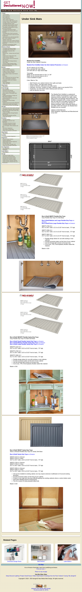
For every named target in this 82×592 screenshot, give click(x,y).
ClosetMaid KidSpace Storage (9, 124)
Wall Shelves (5, 59)
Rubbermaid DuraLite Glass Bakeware (11, 102)
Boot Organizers (6, 17)
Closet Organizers (6, 18)
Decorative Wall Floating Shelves (10, 61)
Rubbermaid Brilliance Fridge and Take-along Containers (9, 96)
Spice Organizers (6, 82)
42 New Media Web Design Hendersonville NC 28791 (41, 588)
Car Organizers (6, 148)
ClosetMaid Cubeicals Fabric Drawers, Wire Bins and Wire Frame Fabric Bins (10, 110)
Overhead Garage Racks (8, 155)
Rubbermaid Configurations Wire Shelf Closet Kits (10, 42)
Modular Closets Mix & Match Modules (11, 40)
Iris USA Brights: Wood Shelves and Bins (10, 126)
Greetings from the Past (51, 576)
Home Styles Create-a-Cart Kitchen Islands (10, 74)
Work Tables (5, 62)
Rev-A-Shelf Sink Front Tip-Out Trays (11, 77)
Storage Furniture (6, 119)
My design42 (72, 576)
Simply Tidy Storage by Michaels (10, 145)
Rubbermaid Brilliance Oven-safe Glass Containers (9, 98)
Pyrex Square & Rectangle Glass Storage (9, 94)
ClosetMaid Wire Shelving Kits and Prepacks (9, 31)
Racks (4, 54)
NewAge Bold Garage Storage (9, 157)
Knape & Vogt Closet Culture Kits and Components (10, 35)
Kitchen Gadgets (6, 68)
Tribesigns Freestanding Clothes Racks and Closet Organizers (9, 45)
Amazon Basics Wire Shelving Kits (10, 21)
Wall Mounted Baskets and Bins (9, 115)
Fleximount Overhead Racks (9, 156)
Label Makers (5, 152)
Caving (66, 576)
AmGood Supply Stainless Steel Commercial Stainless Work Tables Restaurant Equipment (9, 64)
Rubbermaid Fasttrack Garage (9, 159)
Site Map (41, 564)
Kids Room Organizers (7, 128)
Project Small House (26, 576)
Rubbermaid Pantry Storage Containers (8, 101)
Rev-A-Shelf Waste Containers (9, 78)
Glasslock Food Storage (8, 90)
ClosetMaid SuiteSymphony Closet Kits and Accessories (10, 28)
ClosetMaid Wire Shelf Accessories (10, 33)
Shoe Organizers (6, 15)
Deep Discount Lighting (12, 576)
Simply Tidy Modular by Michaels (10, 130)
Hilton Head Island (38, 576)
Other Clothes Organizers (8, 19)
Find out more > (41, 569)
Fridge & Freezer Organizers (9, 71)
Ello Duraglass (6, 89)
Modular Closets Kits (7, 39)
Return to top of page (41, 571)
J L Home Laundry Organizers (9, 136)
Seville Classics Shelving (8, 57)
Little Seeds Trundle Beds (8, 129)
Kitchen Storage (6, 111)
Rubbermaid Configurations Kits (9, 55)
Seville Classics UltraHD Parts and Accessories (9, 162)
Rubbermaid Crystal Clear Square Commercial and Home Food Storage (10, 105)
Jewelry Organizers (7, 140)
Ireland (61, 576)
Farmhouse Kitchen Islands (8, 72)
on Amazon (47, 65)
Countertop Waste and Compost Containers (9, 80)
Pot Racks (5, 76)
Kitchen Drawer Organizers (8, 69)
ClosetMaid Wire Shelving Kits (9, 49)
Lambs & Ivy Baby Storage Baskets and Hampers (10, 113)
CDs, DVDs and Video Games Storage (11, 108)
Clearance (5, 149)
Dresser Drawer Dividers (8, 139)
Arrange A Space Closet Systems (10, 22)
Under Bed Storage (7, 116)
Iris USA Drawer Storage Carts (9, 144)
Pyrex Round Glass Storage (9, 91)
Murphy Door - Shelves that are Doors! (11, 53)
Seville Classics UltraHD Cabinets (10, 160)
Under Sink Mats (6, 83)
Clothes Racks (6, 14)
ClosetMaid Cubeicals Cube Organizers (8, 51)
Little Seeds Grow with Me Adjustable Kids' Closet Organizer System (10, 37)
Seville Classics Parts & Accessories (10, 58)
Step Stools (5, 86)
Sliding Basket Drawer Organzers (10, 141)
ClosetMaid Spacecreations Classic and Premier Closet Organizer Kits (10, 25)
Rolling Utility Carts (7, 143)
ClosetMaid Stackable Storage (9, 29)
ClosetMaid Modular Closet (8, 23)
